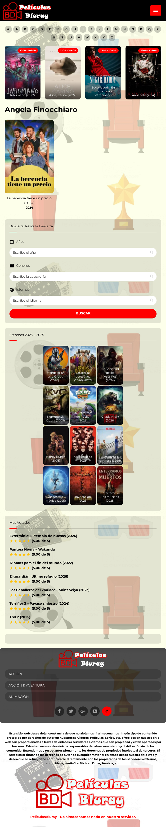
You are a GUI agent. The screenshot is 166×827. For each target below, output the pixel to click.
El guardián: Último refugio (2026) (38, 576)
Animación (19, 697)
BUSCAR (83, 313)
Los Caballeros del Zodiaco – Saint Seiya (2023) (49, 590)
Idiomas (22, 289)
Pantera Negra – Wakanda (32, 549)
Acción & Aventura (27, 685)
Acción (15, 674)
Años (20, 241)
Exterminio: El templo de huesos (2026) (43, 536)
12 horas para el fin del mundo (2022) (41, 563)
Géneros (23, 265)
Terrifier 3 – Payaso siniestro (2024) (39, 603)
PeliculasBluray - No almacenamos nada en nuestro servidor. (83, 817)
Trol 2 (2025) (19, 617)
